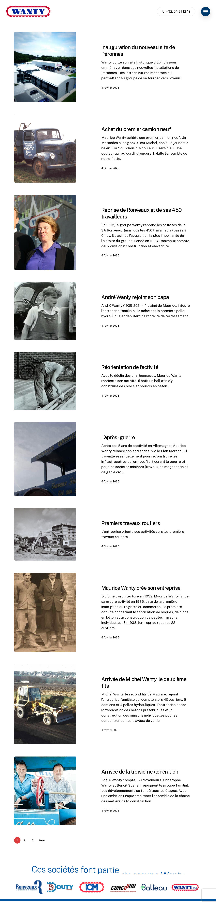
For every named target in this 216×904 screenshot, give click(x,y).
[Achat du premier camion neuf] (45, 148)
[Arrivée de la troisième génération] (45, 795)
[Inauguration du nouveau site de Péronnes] (45, 67)
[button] (205, 12)
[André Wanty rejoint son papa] (45, 315)
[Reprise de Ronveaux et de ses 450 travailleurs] (45, 236)
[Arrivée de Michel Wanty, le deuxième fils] (45, 708)
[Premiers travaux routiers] (45, 538)
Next (42, 840)
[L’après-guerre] (45, 463)
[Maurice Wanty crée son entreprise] (45, 616)
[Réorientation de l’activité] (45, 385)
